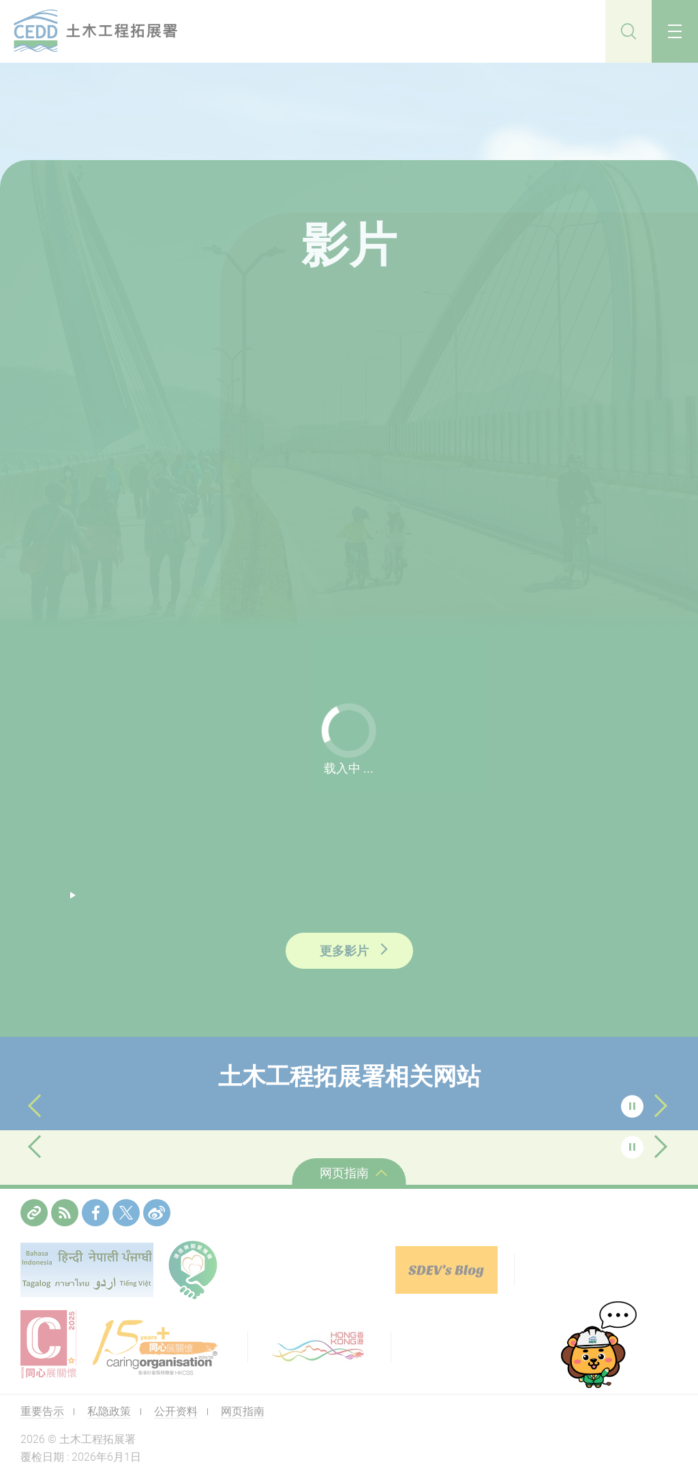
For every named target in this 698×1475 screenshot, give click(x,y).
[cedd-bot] (598, 1346)
